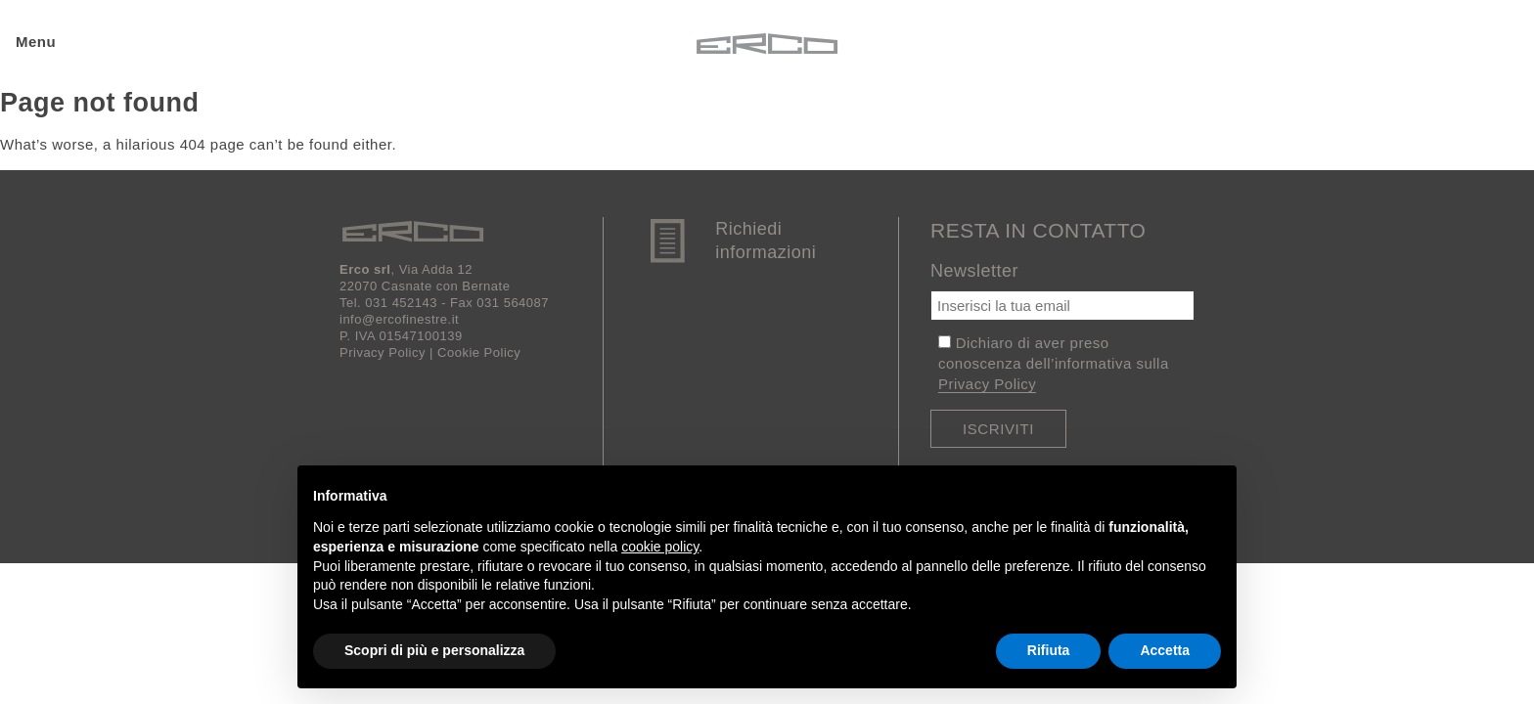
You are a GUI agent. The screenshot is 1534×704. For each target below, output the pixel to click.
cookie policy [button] (660, 546)
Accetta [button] (1165, 650)
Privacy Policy (382, 352)
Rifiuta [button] (1048, 650)
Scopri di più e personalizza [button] (434, 650)
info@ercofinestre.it (399, 319)
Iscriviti (998, 428)
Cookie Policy (478, 352)
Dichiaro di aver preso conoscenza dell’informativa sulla (1053, 363)
